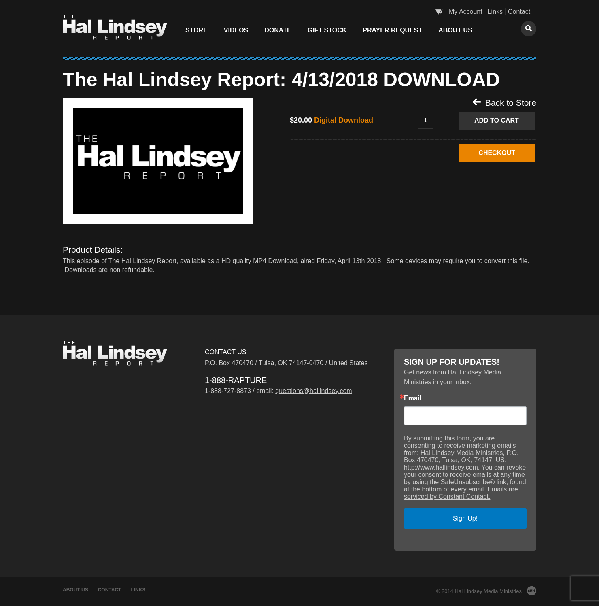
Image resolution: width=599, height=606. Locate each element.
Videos (236, 30)
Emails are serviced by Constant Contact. (461, 493)
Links (495, 11)
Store (196, 30)
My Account (465, 11)
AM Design (531, 590)
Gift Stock (327, 30)
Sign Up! (465, 518)
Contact (519, 11)
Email (412, 398)
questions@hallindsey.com (313, 390)
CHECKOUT (496, 152)
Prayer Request (392, 30)
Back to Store (504, 102)
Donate (277, 30)
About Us (455, 30)
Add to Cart (496, 120)
